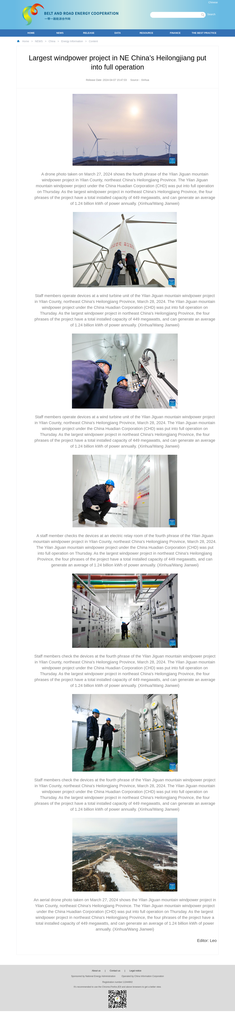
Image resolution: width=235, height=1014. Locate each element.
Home (25, 41)
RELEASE (88, 33)
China (52, 41)
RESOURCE (146, 33)
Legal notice (135, 970)
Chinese (213, 2)
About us (96, 970)
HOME (31, 33)
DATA (117, 33)
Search (212, 14)
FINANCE (175, 33)
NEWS (60, 33)
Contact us (115, 970)
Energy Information (72, 41)
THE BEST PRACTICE (204, 33)
